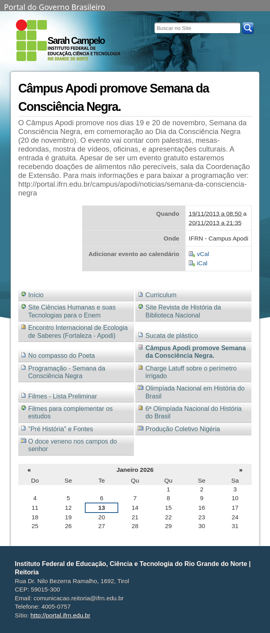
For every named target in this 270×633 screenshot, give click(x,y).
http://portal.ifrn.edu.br (60, 615)
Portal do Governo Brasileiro (54, 6)
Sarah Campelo (76, 40)
